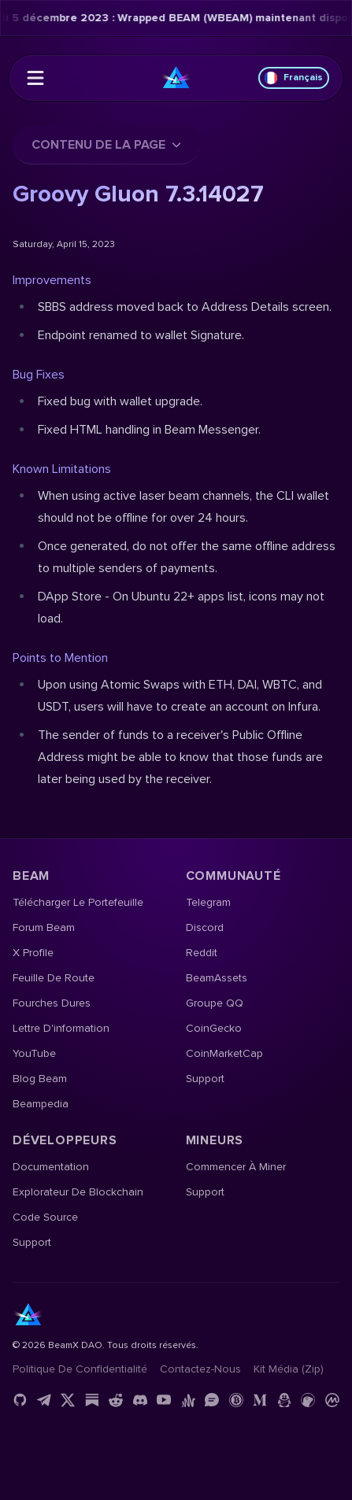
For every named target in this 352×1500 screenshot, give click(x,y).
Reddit (201, 952)
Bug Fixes (39, 374)
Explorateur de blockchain (78, 1192)
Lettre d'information (61, 1028)
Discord (205, 927)
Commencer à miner (236, 1166)
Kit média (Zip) (289, 1369)
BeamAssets (216, 978)
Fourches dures (52, 1003)
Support (205, 1078)
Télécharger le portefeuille (78, 902)
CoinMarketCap (224, 1053)
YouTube (34, 1053)
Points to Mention (60, 658)
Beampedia (41, 1103)
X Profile (33, 952)
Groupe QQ (214, 1003)
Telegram (208, 902)
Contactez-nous (200, 1369)
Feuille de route (53, 978)
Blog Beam (40, 1078)
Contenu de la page (106, 145)
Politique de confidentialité (80, 1369)
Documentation (51, 1166)
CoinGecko (214, 1028)
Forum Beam (44, 927)
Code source (45, 1217)
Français (294, 78)
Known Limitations (62, 469)
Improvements (52, 280)
